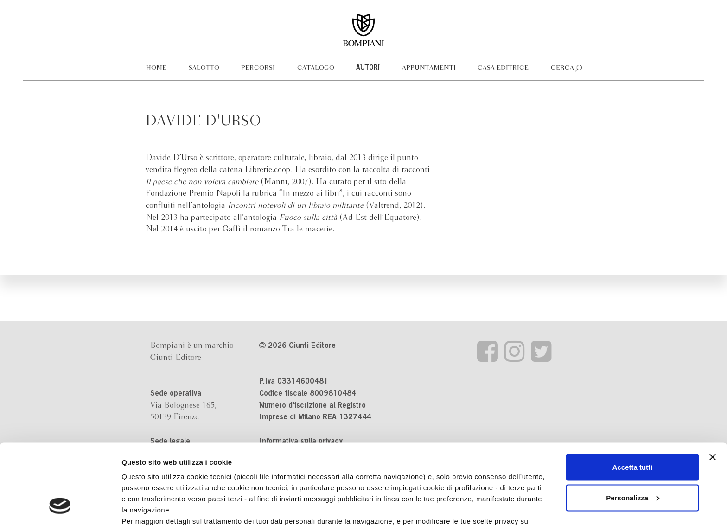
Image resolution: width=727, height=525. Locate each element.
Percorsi (258, 68)
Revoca (478, 482)
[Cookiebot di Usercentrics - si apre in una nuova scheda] (60, 507)
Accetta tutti (632, 395)
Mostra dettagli (146, 507)
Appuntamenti (429, 68)
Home (156, 68)
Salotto (204, 68)
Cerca (562, 68)
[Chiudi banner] (712, 385)
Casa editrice (503, 68)
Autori (368, 68)
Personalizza (632, 425)
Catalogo (315, 68)
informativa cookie (295, 460)
